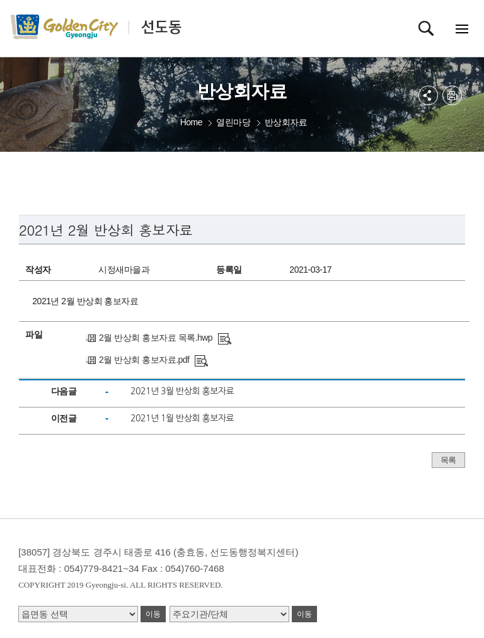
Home (191, 122)
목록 (448, 460)
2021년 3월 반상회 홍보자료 (182, 391)
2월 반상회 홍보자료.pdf (144, 360)
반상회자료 (286, 122)
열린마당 (233, 122)
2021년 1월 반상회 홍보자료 (182, 418)
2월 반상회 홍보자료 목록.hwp (155, 338)
